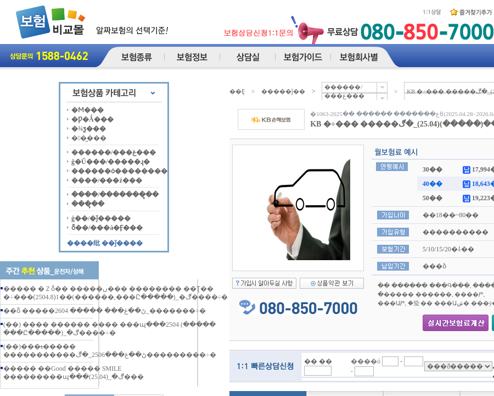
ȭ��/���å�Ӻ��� (107, 228)
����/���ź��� (106, 180)
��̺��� (88, 138)
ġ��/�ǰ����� (101, 218)
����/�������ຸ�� (115, 195)
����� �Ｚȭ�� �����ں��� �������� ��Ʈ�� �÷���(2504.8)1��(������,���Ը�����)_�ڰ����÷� (115, 293)
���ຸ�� (87, 204)
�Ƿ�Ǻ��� (92, 119)
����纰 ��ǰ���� (105, 243)
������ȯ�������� (119, 171)
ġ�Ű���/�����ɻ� (110, 162)
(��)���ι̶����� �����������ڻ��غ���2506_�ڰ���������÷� (109, 351)
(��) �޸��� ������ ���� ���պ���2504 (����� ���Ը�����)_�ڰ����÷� (109, 329)
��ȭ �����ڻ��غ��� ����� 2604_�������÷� (104, 311)
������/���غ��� (113, 152)
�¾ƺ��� (88, 129)
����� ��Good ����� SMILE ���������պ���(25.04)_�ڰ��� (73, 373)
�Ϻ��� (87, 110)
